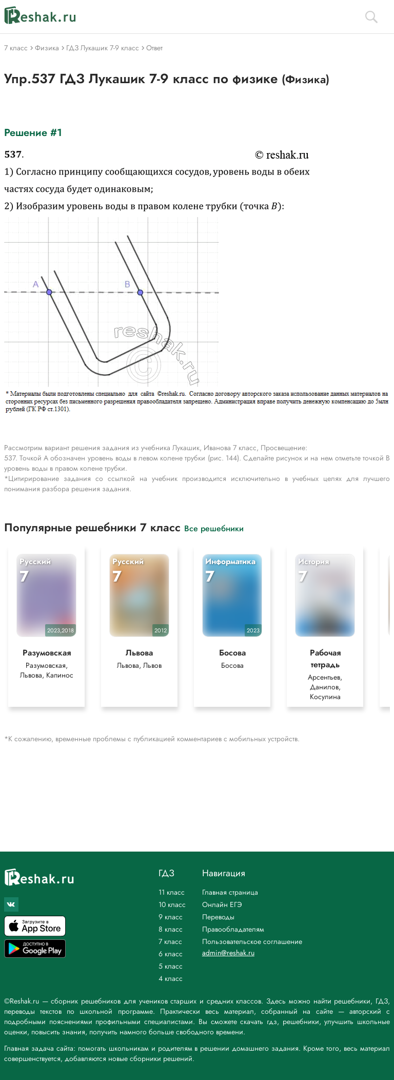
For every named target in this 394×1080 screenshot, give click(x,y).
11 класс (172, 892)
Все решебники (214, 528)
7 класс (170, 941)
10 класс (172, 904)
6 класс (171, 954)
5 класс (171, 966)
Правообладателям (233, 929)
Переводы (218, 917)
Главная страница (230, 892)
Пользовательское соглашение (252, 941)
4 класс (171, 978)
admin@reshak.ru (228, 953)
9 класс (171, 917)
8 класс (171, 929)
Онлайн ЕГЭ (222, 904)
